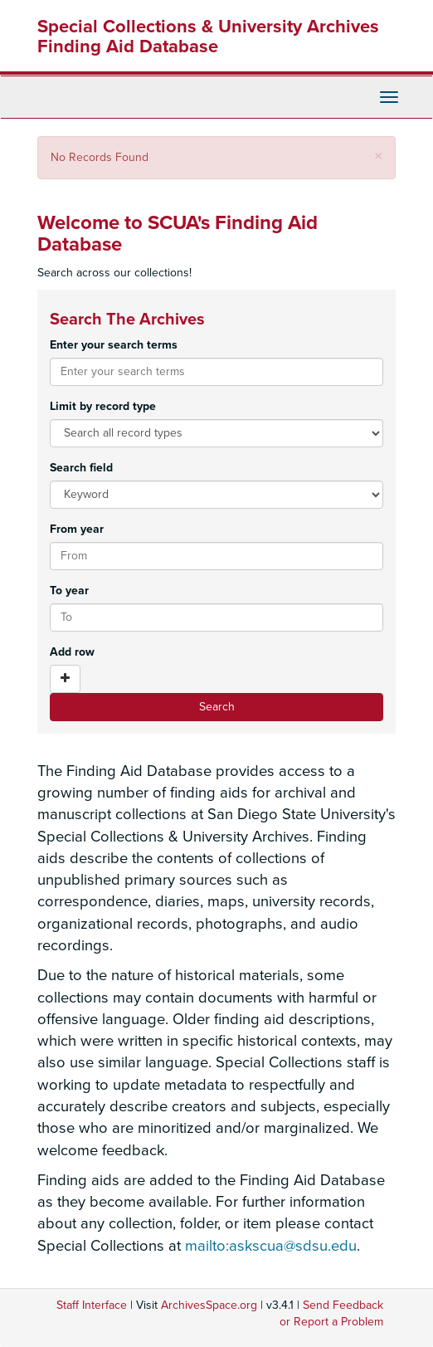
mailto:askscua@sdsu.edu (271, 1246)
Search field (81, 468)
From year (77, 529)
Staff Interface (91, 1305)
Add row (72, 652)
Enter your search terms (114, 345)
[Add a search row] (65, 679)
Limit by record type (103, 406)
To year (69, 590)
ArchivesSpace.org (209, 1305)
